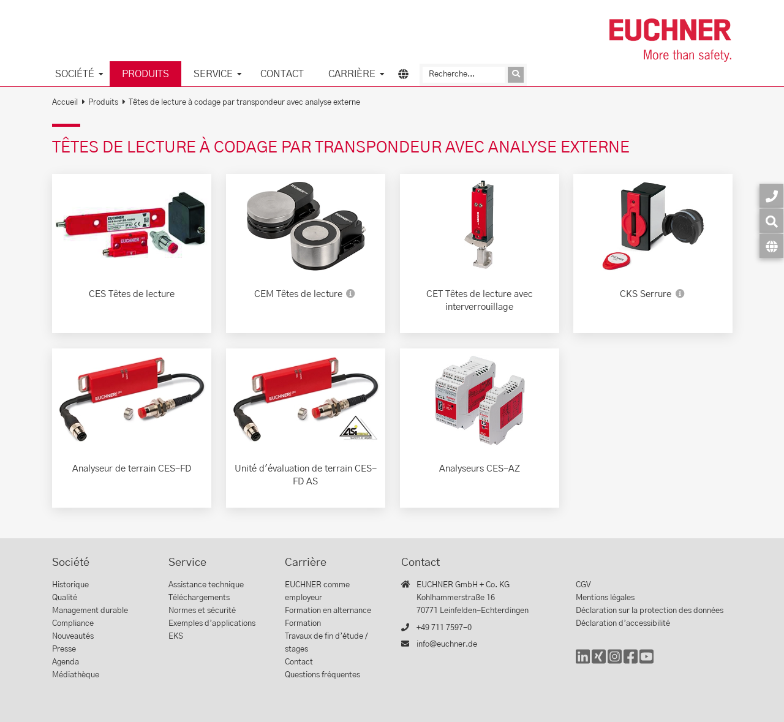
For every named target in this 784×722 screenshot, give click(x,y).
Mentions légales (605, 598)
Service (213, 74)
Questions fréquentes (322, 675)
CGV (583, 585)
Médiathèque (75, 675)
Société (74, 74)
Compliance (73, 624)
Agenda (65, 662)
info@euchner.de (447, 645)
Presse (64, 649)
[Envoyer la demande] (516, 75)
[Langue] (771, 246)
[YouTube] (646, 662)
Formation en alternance (328, 611)
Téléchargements (199, 598)
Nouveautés (73, 637)
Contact (282, 74)
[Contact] (771, 196)
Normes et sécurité (202, 611)
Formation (303, 624)
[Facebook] (631, 662)
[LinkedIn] (583, 662)
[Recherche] (464, 75)
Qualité (64, 598)
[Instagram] (615, 662)
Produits (145, 74)
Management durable (90, 611)
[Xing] (599, 662)
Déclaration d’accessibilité (623, 624)
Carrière (351, 74)
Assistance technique (206, 585)
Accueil (65, 103)
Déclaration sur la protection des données (649, 611)
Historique (70, 585)
